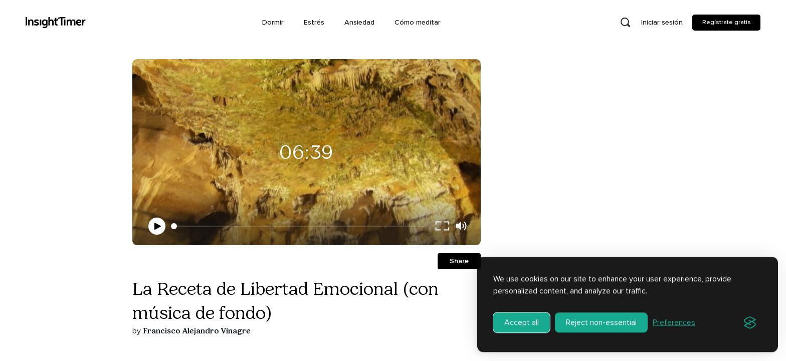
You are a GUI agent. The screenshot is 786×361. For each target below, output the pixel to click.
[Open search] (625, 23)
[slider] (174, 226)
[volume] (461, 226)
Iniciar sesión (662, 22)
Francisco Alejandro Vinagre (197, 330)
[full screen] (442, 226)
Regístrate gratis (726, 22)
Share (459, 261)
